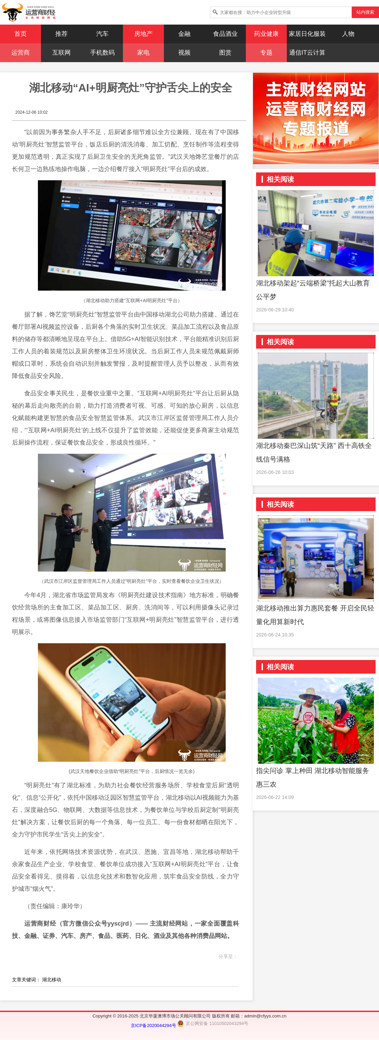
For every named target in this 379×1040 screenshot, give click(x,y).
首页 (20, 33)
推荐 (61, 33)
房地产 (143, 33)
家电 (143, 52)
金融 (184, 33)
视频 (184, 52)
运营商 (20, 52)
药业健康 (266, 33)
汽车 (102, 33)
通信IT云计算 (307, 52)
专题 (266, 52)
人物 (348, 33)
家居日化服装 (307, 33)
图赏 (225, 52)
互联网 (61, 52)
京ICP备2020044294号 (154, 1025)
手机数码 (102, 52)
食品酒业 (225, 33)
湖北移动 (51, 979)
